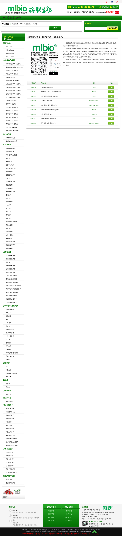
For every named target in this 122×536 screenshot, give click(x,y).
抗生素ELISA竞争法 (12, 107)
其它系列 (8, 218)
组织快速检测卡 (10, 255)
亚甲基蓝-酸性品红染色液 (49, 123)
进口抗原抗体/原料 (11, 472)
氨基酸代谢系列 (10, 175)
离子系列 (8, 208)
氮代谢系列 (9, 171)
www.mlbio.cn (46, 532)
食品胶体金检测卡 (11, 299)
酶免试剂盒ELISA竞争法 (13, 64)
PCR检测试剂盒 (10, 138)
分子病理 (8, 346)
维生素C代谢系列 (11, 168)
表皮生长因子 (10, 432)
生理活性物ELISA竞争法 (13, 84)
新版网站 (109, 12)
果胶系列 (8, 158)
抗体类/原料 (9, 452)
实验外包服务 (10, 309)
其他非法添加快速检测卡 (13, 289)
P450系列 (8, 205)
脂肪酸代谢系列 (10, 191)
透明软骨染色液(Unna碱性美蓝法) (51, 92)
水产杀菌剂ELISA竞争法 (13, 97)
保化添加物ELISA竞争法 (13, 94)
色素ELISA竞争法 (11, 104)
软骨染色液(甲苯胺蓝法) (48, 118)
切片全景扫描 (10, 336)
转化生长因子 (10, 408)
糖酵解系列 (9, 185)
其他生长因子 (10, 425)
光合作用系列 (10, 235)
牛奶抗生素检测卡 (11, 302)
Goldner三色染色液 (46, 101)
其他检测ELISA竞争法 (12, 130)
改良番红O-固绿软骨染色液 (49, 105)
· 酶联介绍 (50, 511)
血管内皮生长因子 (11, 438)
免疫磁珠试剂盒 (10, 483)
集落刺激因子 (10, 418)
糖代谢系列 (9, 201)
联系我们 (77, 12)
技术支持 (8, 313)
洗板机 (8, 387)
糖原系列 (8, 228)
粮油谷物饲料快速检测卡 (13, 285)
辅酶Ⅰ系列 (9, 238)
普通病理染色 (10, 329)
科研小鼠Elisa (10, 53)
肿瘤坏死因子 (10, 415)
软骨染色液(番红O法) (47, 114)
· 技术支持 (68, 511)
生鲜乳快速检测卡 (11, 275)
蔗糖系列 (8, 198)
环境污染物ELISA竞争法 (13, 90)
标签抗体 (8, 376)
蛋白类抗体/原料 (11, 469)
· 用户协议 (68, 520)
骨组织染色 (58, 37)
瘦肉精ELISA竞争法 (12, 114)
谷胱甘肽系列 (10, 165)
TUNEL (8, 339)
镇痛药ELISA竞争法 (12, 74)
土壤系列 (8, 212)
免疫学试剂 (9, 401)
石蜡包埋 (8, 323)
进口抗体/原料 (10, 462)
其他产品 (8, 394)
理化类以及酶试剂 (11, 279)
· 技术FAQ (68, 514)
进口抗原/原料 (10, 466)
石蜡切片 (8, 326)
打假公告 (69, 12)
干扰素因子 (9, 422)
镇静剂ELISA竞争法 (12, 70)
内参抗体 (8, 370)
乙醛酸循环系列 (10, 245)
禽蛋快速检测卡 (10, 272)
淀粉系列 (8, 195)
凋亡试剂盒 (9, 479)
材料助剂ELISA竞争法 (12, 80)
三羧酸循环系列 (10, 181)
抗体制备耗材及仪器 (12, 353)
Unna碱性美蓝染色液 (47, 87)
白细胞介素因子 (10, 412)
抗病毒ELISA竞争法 (12, 120)
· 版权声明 (50, 514)
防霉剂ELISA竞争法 (12, 124)
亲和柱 (8, 359)
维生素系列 (9, 232)
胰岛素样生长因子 (11, 435)
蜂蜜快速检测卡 (10, 265)
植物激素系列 (10, 151)
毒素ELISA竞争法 (11, 77)
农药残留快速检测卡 (12, 282)
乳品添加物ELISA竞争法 (13, 87)
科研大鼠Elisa (10, 50)
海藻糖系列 (9, 248)
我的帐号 (115, 7)
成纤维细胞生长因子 (12, 445)
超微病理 (8, 343)
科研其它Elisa (10, 57)
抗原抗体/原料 (10, 459)
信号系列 (8, 215)
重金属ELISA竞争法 (12, 117)
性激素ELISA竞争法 (12, 110)
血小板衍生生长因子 (12, 442)
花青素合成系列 (10, 242)
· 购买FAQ (68, 517)
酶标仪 (8, 384)
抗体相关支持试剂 (11, 373)
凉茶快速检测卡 (10, 259)
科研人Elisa (9, 47)
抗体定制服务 (10, 356)
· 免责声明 (50, 517)
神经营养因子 (10, 428)
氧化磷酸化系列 (10, 148)
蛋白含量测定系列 (11, 222)
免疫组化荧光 (10, 333)
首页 (38, 37)
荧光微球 (8, 349)
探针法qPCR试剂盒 (11, 141)
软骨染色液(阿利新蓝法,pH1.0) (50, 110)
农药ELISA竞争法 (11, 100)
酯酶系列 (8, 178)
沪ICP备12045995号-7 (67, 529)
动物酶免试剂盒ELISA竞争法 (14, 67)
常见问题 (8, 316)
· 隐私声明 (50, 520)
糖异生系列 (9, 225)
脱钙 (7, 319)
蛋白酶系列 (9, 188)
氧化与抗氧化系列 (11, 155)
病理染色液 (46, 37)
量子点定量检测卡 (11, 295)
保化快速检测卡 (10, 269)
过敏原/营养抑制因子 (12, 127)
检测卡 (8, 262)
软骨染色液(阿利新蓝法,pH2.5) (50, 96)
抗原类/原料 (9, 456)
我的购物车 (105, 7)
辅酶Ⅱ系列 (9, 161)
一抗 (7, 366)
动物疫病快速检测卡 (12, 292)
